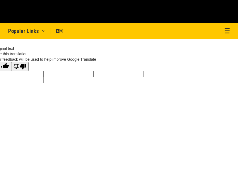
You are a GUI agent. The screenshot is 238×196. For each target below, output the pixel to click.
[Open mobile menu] (227, 31)
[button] (26, 31)
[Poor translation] (20, 66)
